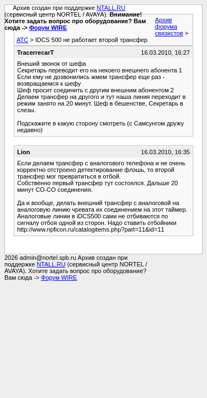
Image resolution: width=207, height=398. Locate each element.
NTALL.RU (111, 7)
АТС (22, 39)
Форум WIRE (48, 27)
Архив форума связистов (169, 26)
